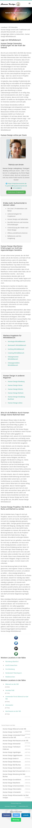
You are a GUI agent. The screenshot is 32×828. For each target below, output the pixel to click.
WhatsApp (16, 820)
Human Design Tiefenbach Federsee (16, 748)
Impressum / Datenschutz (10, 806)
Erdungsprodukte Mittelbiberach (14, 364)
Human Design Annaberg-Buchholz (16, 398)
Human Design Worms (15, 389)
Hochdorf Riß (9, 690)
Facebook (6, 815)
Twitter (16, 815)
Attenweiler (9, 705)
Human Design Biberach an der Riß (16, 729)
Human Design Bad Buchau (16, 765)
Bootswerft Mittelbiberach (17, 345)
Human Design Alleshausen (16, 761)
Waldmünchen (10, 677)
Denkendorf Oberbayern (13, 673)
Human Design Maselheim (16, 783)
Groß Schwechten (11, 665)
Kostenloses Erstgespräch (16, 192)
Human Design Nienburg (16, 381)
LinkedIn (26, 815)
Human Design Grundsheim (16, 779)
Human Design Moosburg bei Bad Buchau (16, 775)
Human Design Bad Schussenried (16, 771)
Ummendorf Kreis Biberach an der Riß (16, 698)
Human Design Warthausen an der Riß (16, 741)
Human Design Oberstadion (16, 789)
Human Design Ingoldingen (16, 752)
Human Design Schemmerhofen (16, 786)
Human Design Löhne (15, 403)
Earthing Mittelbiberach (16, 349)
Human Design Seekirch (16, 758)
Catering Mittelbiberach (16, 353)
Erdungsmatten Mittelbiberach (13, 358)
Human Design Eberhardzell (16, 768)
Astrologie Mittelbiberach (16, 341)
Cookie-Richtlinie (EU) (23, 806)
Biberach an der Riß (12, 684)
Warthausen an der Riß (13, 711)
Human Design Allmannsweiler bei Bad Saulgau (16, 796)
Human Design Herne (15, 385)
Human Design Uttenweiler (16, 792)
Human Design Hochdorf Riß (16, 732)
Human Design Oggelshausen (16, 755)
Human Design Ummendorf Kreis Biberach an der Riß (16, 736)
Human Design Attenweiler (16, 744)
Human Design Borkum (15, 393)
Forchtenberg (10, 669)
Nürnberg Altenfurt (12, 661)
